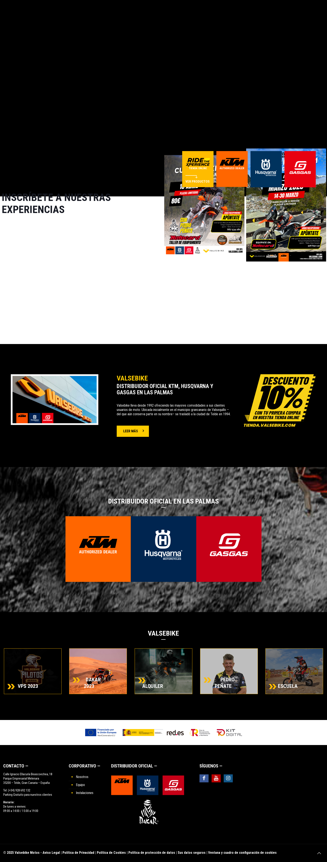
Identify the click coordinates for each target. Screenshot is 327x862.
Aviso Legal (51, 853)
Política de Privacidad (78, 853)
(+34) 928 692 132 (19, 790)
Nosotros (82, 777)
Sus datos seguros (192, 853)
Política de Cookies (111, 853)
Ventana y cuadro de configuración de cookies (242, 853)
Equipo (80, 785)
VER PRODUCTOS (197, 179)
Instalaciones (84, 793)
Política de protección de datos (151, 853)
